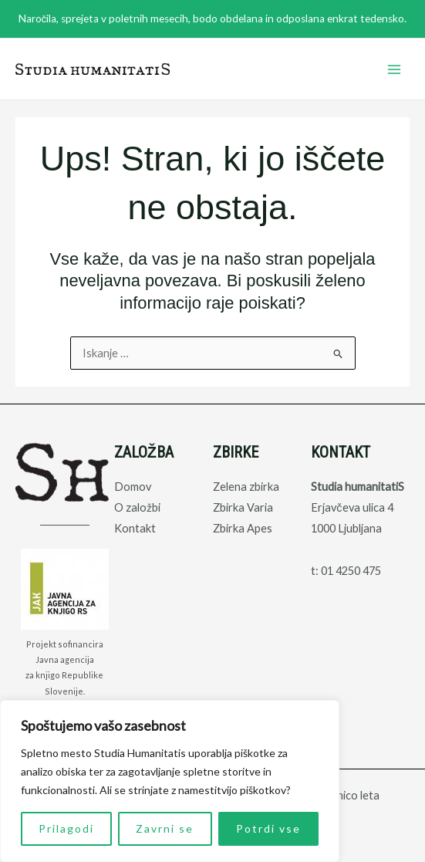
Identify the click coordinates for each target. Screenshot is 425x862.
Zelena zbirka (246, 486)
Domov (132, 486)
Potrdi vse (268, 828)
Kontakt (135, 528)
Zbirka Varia (243, 507)
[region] (169, 781)
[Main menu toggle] (394, 68)
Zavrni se (165, 828)
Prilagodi (66, 828)
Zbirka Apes (242, 528)
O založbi (137, 507)
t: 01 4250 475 (346, 570)
